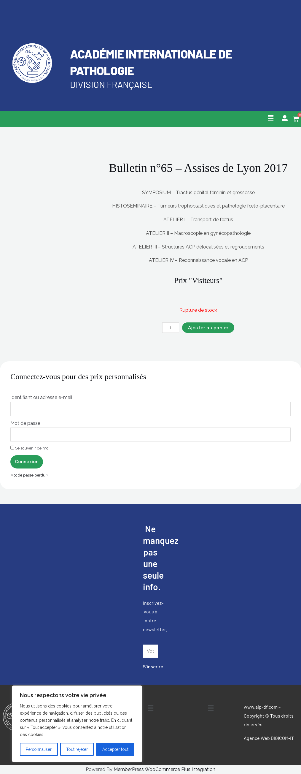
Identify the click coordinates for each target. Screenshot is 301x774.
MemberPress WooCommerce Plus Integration (164, 770)
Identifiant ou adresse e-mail (41, 398)
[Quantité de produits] (170, 327)
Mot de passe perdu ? (29, 475)
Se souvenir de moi (30, 448)
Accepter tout (115, 749)
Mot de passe (25, 423)
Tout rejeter (77, 749)
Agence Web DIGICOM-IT (269, 738)
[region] (77, 724)
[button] (270, 117)
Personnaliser (39, 749)
